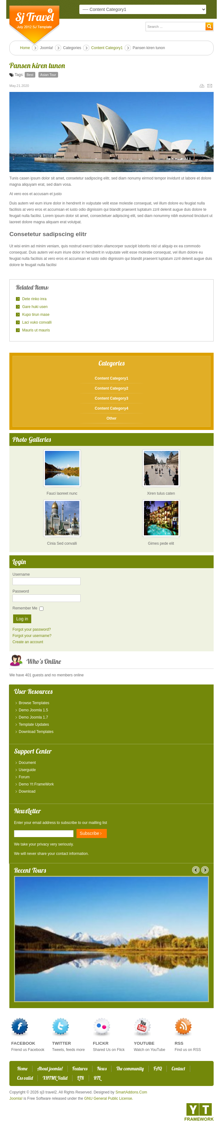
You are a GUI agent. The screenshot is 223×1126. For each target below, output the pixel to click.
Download (27, 791)
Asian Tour (48, 75)
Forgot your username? (32, 636)
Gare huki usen (34, 307)
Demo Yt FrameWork (36, 784)
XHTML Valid (54, 1078)
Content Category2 (111, 388)
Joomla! (15, 1098)
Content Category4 (111, 408)
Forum (24, 777)
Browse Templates (34, 703)
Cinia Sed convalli (62, 543)
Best (30, 75)
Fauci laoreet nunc (62, 493)
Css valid (25, 1078)
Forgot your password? (31, 629)
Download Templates (36, 732)
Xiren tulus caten (161, 493)
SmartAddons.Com (131, 1092)
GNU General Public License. (108, 1098)
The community (130, 1069)
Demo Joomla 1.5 (33, 710)
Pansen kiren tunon (37, 65)
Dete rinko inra (34, 299)
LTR (80, 1078)
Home (25, 48)
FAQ (157, 1069)
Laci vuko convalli (37, 322)
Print (203, 86)
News (102, 1069)
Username (21, 574)
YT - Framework (199, 1112)
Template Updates (34, 724)
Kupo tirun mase (35, 314)
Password (20, 591)
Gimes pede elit (161, 543)
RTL (97, 1078)
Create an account (27, 642)
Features (79, 1069)
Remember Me (24, 608)
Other (111, 418)
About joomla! (49, 1069)
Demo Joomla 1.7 (33, 717)
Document (27, 763)
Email (210, 86)
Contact (178, 1069)
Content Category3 (111, 398)
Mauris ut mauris (36, 330)
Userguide (27, 770)
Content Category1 (107, 48)
